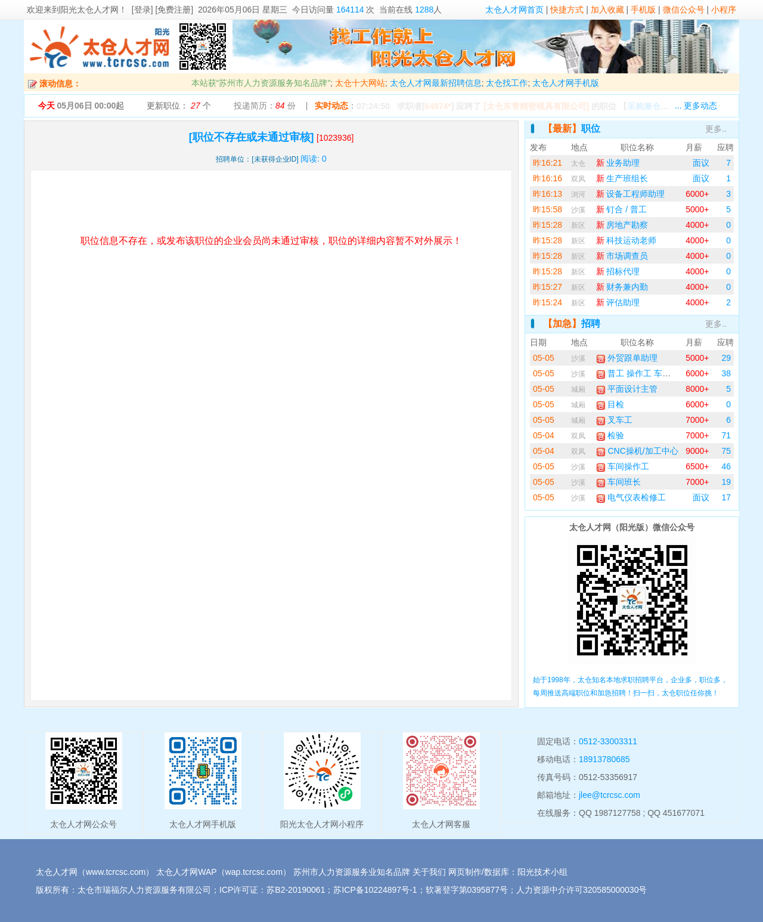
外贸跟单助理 (627, 358)
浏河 (578, 194)
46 (726, 466)
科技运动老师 (626, 240)
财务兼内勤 (622, 287)
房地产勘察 (622, 225)
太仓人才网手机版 (565, 83)
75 (726, 451)
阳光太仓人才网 (89, 9)
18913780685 (604, 759)
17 (726, 497)
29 (726, 358)
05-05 (543, 358)
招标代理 (618, 271)
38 (726, 373)
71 (726, 435)
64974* (437, 106)
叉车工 (614, 420)
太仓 (578, 163)
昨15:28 (547, 225)
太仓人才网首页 (514, 9)
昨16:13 (547, 194)
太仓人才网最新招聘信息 (436, 83)
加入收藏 (607, 9)
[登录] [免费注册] (162, 9)
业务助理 (618, 163)
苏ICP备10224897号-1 (375, 890)
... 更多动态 (696, 105)
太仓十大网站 (360, 83)
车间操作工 (623, 466)
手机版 (643, 9)
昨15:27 (547, 287)
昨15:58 (547, 209)
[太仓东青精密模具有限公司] (536, 106)
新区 (578, 225)
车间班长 (618, 482)
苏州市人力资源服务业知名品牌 (351, 872)
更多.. (716, 129)
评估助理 (618, 302)
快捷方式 (567, 9)
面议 (701, 163)
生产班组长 (622, 178)
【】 (667, 106)
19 (726, 482)
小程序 (723, 9)
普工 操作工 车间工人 (642, 373)
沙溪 (578, 210)
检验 (610, 435)
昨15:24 (547, 302)
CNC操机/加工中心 (637, 451)
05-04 (543, 435)
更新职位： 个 (178, 105)
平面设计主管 (627, 389)
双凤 (578, 179)
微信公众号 (684, 9)
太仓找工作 (507, 83)
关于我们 (429, 872)
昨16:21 (547, 163)
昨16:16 (547, 178)
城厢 (578, 389)
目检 (610, 404)
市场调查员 (622, 256)
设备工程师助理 (630, 194)
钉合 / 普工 (621, 209)
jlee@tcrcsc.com (609, 795)
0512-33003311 (608, 741)
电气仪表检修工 (631, 497)
